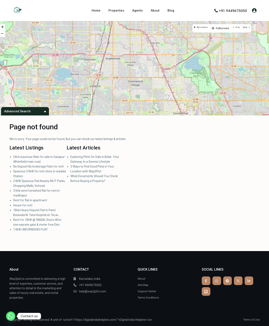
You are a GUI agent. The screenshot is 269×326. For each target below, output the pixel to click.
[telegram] (227, 280)
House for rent (22, 205)
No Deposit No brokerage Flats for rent (38, 166)
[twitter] (238, 280)
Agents (137, 10)
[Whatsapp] (10, 316)
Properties (116, 10)
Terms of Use (251, 319)
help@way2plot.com (92, 291)
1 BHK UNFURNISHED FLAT (30, 229)
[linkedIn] (249, 280)
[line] (206, 291)
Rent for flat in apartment (30, 200)
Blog (170, 10)
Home (96, 10)
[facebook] (206, 280)
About (155, 10)
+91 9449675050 (233, 10)
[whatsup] (216, 280)
